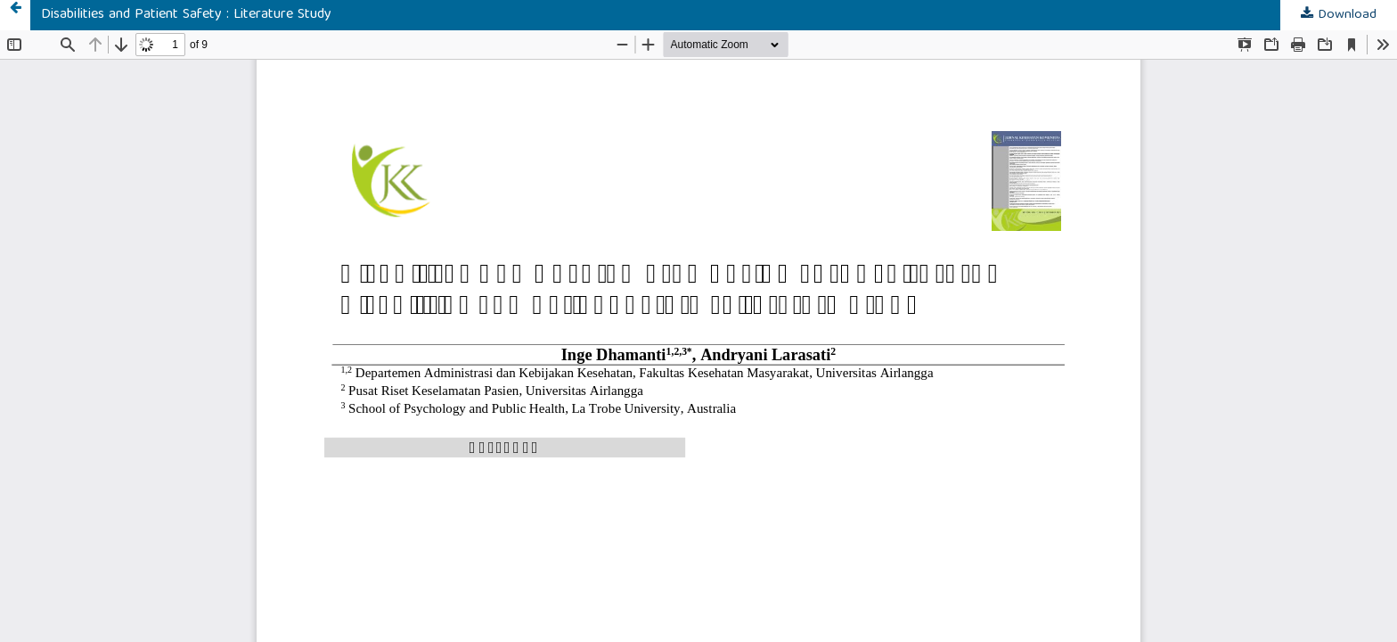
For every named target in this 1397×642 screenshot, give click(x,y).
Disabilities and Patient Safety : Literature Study (186, 15)
